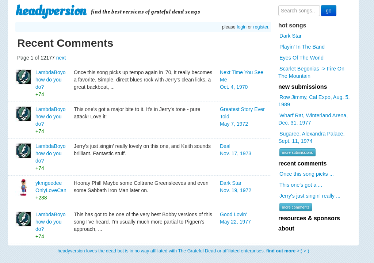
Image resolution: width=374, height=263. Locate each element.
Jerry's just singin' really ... (309, 196)
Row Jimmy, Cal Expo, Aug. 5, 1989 (314, 100)
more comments (295, 207)
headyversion (50, 11)
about (286, 228)
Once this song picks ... (306, 174)
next (61, 58)
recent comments (302, 163)
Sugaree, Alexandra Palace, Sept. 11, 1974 (311, 137)
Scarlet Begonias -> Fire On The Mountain (311, 72)
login (242, 27)
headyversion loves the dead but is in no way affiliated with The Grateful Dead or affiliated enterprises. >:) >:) (183, 251)
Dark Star (290, 36)
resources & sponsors (309, 218)
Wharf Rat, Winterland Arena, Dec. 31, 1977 (313, 119)
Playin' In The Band (302, 47)
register (260, 27)
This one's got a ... (300, 185)
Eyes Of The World (301, 58)
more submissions (297, 152)
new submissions (302, 87)
